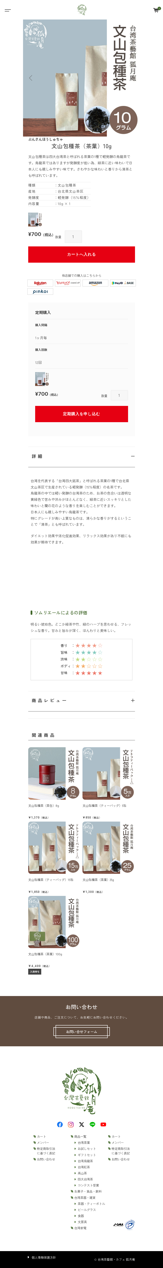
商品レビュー (50, 700)
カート (41, 1136)
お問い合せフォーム (82, 1031)
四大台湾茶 (85, 1179)
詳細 (38, 456)
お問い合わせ (46, 1159)
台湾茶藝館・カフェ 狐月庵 (116, 1259)
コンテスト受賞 (88, 1185)
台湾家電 (80, 1228)
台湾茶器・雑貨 (84, 1197)
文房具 (82, 1222)
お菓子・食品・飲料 (88, 1191)
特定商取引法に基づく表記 (46, 1150)
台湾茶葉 (84, 1142)
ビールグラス (87, 1210)
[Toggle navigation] (7, 9)
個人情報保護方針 (44, 1257)
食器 (81, 1216)
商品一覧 (80, 1136)
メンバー (43, 1142)
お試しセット (87, 1148)
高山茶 (82, 1173)
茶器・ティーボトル (91, 1203)
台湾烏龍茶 (85, 1161)
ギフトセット (87, 1155)
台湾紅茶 (84, 1167)
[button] (31, 78)
